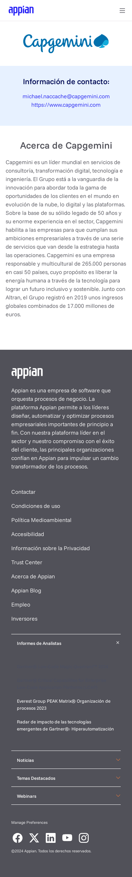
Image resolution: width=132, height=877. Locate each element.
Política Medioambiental (41, 519)
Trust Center (26, 562)
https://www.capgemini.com (66, 104)
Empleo (20, 604)
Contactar (23, 491)
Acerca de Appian (33, 576)
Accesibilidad (27, 533)
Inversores (24, 618)
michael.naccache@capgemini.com (66, 96)
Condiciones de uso (35, 505)
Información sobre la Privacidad (50, 548)
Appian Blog (26, 590)
